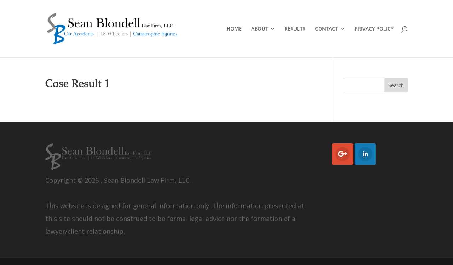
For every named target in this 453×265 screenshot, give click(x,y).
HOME (234, 29)
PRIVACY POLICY (374, 29)
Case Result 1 (77, 83)
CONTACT (326, 29)
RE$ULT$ (295, 29)
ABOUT (259, 29)
